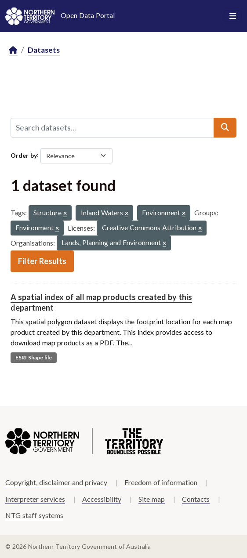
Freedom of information (160, 482)
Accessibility (101, 499)
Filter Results (42, 261)
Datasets (44, 49)
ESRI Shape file (33, 357)
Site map (151, 499)
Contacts (196, 499)
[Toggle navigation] (233, 16)
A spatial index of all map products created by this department (101, 302)
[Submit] (225, 127)
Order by (24, 155)
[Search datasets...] (112, 127)
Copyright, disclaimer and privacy (56, 482)
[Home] (13, 50)
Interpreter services (35, 499)
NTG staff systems (34, 515)
